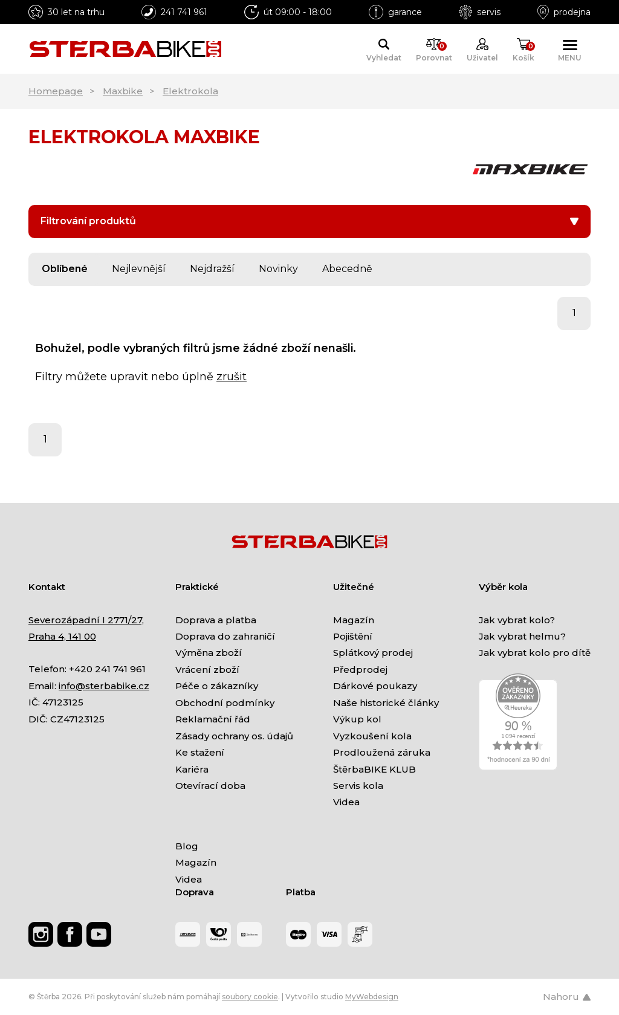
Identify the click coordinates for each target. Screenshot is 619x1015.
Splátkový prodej (373, 652)
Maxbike (123, 91)
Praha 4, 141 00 (62, 636)
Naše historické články (386, 703)
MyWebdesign (371, 996)
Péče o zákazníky (216, 686)
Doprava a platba (215, 620)
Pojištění (352, 636)
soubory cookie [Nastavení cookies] (250, 996)
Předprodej (360, 669)
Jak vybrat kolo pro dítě (535, 652)
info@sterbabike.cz (104, 686)
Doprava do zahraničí (225, 636)
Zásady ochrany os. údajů (234, 736)
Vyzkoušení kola (372, 736)
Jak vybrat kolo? (517, 620)
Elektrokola (190, 91)
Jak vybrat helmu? (522, 636)
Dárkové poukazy (375, 686)
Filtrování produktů (309, 221)
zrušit (231, 376)
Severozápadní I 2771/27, (86, 620)
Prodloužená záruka (381, 752)
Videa (346, 802)
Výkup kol (357, 719)
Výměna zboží (208, 652)
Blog (186, 846)
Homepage (55, 91)
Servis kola (358, 785)
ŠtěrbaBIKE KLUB (374, 769)
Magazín (353, 620)
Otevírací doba (210, 785)
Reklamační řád (212, 719)
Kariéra (192, 769)
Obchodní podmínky (224, 703)
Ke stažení (199, 752)
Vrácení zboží (207, 669)
